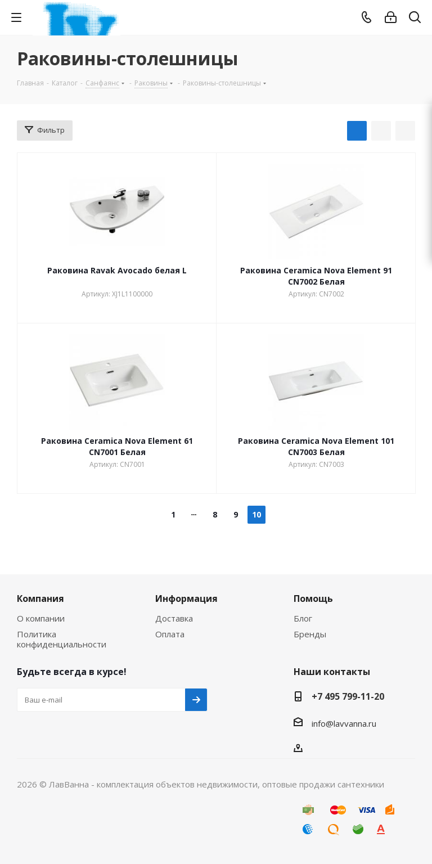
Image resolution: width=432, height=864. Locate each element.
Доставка (174, 618)
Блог (303, 618)
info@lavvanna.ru (344, 723)
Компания (40, 598)
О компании (41, 618)
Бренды (310, 634)
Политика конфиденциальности (61, 639)
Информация (186, 598)
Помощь (313, 598)
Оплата (169, 634)
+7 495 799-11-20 (348, 696)
